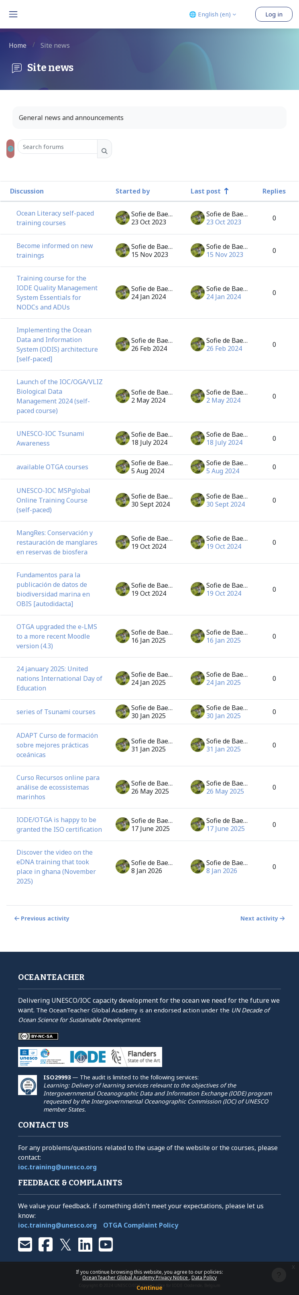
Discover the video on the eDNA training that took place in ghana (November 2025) (56, 867)
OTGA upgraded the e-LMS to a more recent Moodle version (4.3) (56, 636)
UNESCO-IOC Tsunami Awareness (50, 438)
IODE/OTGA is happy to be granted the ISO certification (59, 824)
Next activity (263, 918)
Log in (274, 14)
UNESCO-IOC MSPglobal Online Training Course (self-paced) (53, 500)
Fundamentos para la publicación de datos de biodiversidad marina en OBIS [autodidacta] (53, 589)
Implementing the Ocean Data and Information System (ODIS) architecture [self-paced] (57, 344)
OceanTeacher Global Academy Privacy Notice (135, 1277)
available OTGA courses (52, 466)
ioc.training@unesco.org (57, 1167)
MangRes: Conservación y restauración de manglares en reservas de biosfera (57, 542)
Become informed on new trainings (54, 250)
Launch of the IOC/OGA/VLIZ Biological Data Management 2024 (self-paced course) (59, 396)
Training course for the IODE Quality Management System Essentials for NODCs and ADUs (57, 293)
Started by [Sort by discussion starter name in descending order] (133, 191)
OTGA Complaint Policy (140, 1225)
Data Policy (204, 1277)
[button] (10, 148)
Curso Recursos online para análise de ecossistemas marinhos (58, 787)
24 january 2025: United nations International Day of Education (59, 678)
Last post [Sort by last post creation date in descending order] (206, 191)
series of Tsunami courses (56, 711)
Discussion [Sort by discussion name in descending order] (27, 191)
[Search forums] (58, 146)
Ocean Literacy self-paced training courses (55, 218)
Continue (149, 1287)
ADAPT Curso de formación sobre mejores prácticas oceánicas (57, 745)
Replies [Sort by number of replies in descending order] (274, 191)
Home (17, 45)
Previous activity (41, 918)
